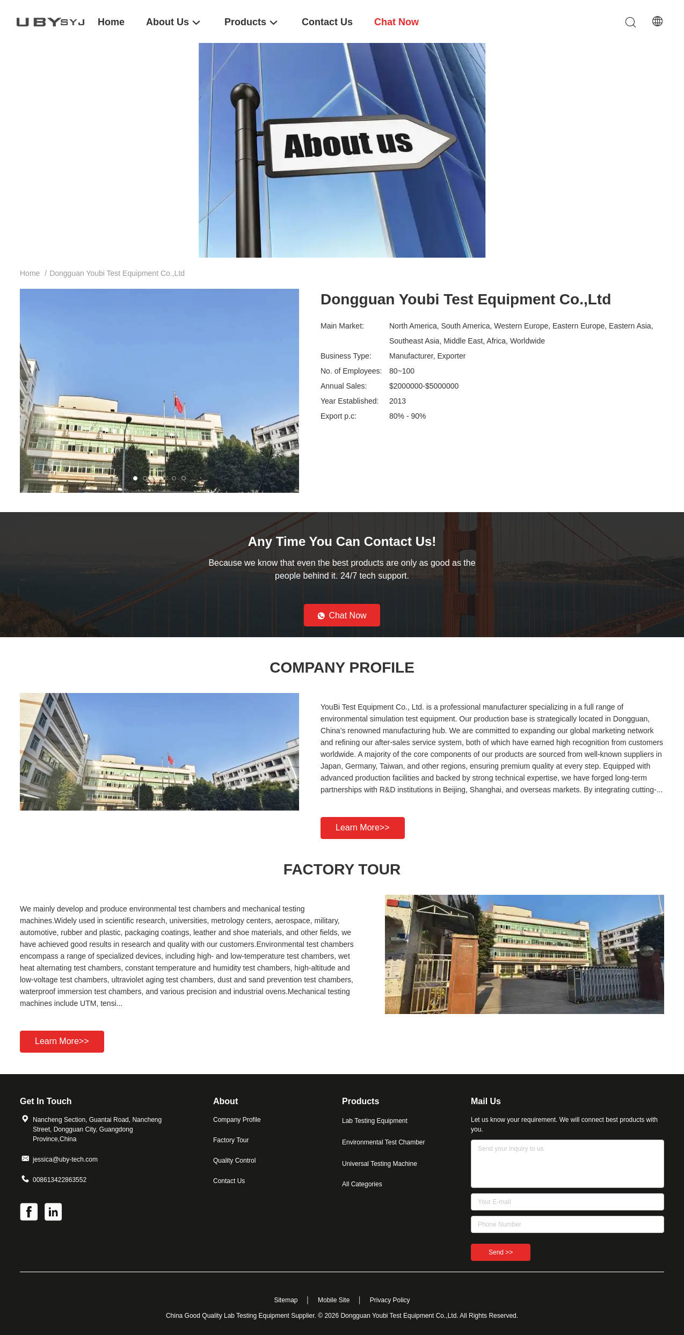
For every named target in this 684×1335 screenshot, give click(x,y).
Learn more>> (363, 827)
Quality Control (234, 1160)
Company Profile (237, 1120)
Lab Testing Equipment (375, 1121)
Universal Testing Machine (379, 1164)
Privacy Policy (390, 1300)
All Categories (362, 1184)
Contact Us (229, 1181)
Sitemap (285, 1300)
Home (30, 273)
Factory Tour (231, 1140)
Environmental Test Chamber (383, 1142)
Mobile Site (334, 1300)
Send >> (501, 1252)
